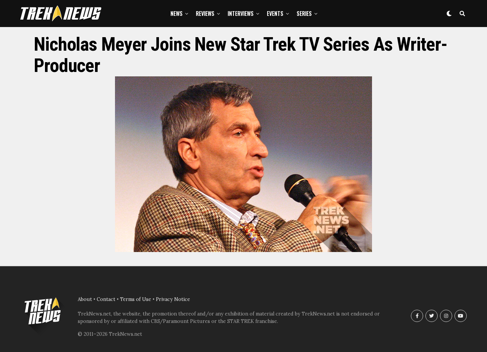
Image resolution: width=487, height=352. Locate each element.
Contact (106, 299)
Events (275, 13)
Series (304, 13)
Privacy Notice (173, 299)
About (85, 299)
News (176, 13)
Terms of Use (135, 299)
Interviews (241, 13)
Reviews (205, 13)
